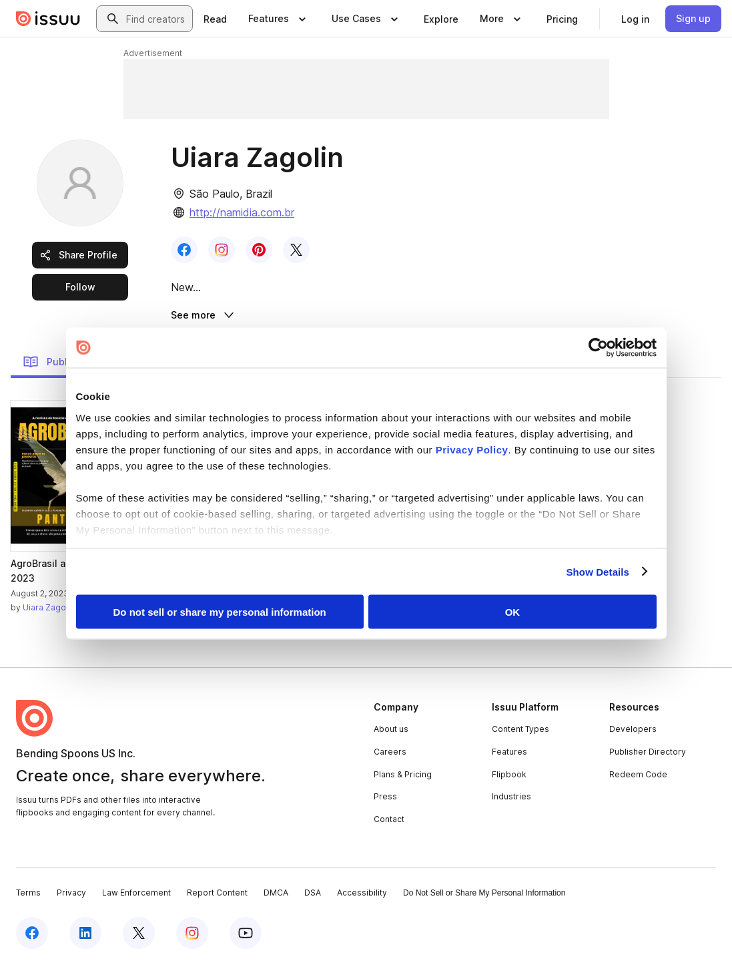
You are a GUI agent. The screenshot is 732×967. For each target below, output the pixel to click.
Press (385, 798)
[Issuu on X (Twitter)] (139, 935)
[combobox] (156, 18)
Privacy (71, 895)
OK (512, 612)
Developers (633, 732)
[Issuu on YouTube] (246, 935)
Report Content (217, 895)
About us (391, 732)
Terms (28, 895)
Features (509, 754)
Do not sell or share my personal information (219, 612)
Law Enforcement (136, 895)
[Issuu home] (48, 18)
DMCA (276, 895)
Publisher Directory (647, 754)
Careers (390, 754)
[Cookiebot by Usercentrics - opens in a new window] (598, 348)
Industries (511, 798)
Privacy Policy (472, 449)
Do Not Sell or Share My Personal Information (484, 895)
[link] (215, 18)
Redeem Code (638, 776)
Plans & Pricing (403, 776)
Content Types (520, 732)
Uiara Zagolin (49, 609)
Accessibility (362, 895)
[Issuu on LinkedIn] (85, 935)
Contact (389, 821)
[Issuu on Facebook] (32, 935)
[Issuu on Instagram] (192, 935)
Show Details (598, 571)
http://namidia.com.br (242, 212)
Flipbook (509, 776)
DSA (312, 895)
